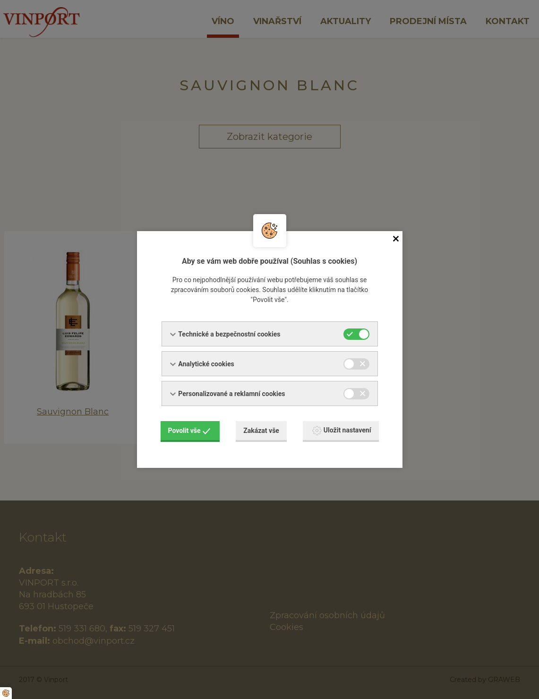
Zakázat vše (261, 430)
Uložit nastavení (341, 430)
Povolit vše (189, 430)
